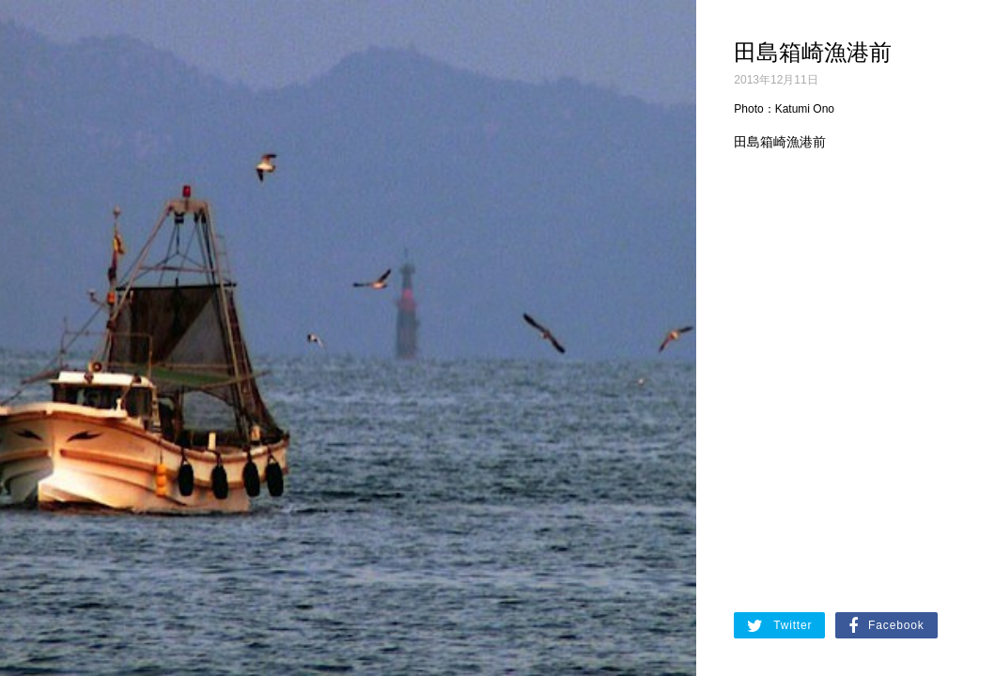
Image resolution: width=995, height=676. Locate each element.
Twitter (779, 626)
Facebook (886, 626)
